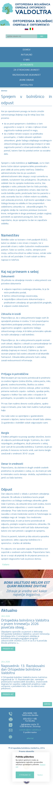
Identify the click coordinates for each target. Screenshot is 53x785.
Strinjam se (25, 774)
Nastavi (40, 774)
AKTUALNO (26, 54)
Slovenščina (26, 29)
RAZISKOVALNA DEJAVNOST (26, 74)
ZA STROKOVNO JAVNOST (27, 69)
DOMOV (26, 49)
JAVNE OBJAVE (26, 79)
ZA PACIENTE (26, 64)
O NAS (26, 59)
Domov (4, 90)
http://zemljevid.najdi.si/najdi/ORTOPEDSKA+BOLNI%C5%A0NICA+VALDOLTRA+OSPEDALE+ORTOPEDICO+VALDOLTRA (26, 673)
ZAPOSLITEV (26, 85)
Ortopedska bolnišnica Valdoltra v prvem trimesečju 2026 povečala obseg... (25, 624)
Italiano (31, 29)
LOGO (26, 22)
